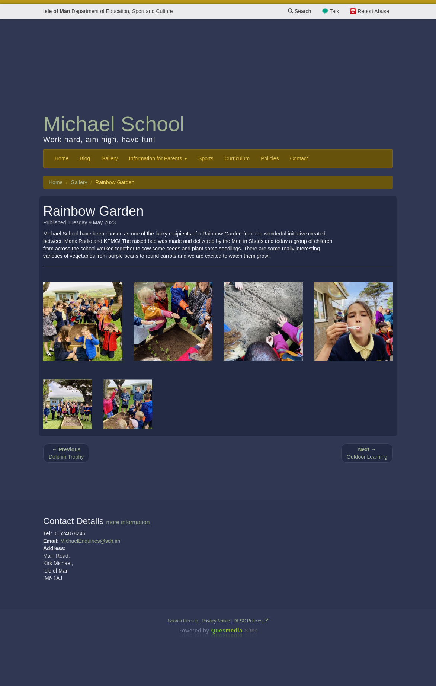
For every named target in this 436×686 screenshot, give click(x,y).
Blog (85, 158)
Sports (205, 158)
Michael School (114, 123)
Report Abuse (373, 11)
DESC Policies (251, 621)
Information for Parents (158, 158)
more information (128, 522)
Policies (270, 158)
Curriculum (237, 158)
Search (299, 11)
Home (61, 158)
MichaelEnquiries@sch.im (90, 541)
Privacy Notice (216, 621)
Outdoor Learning (367, 453)
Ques (234, 631)
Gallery (109, 158)
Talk (334, 11)
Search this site (183, 621)
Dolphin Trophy (66, 453)
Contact (299, 158)
